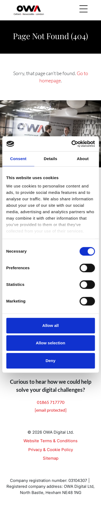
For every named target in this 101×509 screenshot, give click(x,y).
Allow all (50, 325)
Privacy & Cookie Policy (50, 449)
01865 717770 (50, 402)
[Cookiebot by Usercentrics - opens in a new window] (72, 143)
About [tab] (83, 158)
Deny (50, 360)
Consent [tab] (18, 158)
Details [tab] (50, 158)
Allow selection (50, 343)
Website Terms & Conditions (50, 440)
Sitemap (50, 458)
